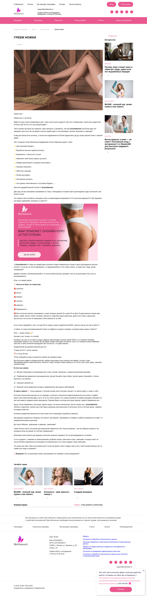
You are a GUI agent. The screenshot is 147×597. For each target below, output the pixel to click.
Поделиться (112, 36)
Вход (111, 4)
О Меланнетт (19, 4)
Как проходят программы (46, 4)
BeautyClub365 (80, 20)
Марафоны (18, 20)
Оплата (30, 4)
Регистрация (125, 4)
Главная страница (20, 29)
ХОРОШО (120, 589)
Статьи (101, 20)
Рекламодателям (126, 527)
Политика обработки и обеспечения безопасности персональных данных (107, 543)
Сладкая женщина (83, 492)
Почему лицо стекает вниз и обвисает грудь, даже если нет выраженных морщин (118, 69)
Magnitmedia (39, 588)
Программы (38, 20)
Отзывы (62, 4)
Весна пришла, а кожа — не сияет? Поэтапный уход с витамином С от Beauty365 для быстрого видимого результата (118, 144)
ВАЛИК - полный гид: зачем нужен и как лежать (27, 493)
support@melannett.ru (45, 9)
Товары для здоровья (124, 20)
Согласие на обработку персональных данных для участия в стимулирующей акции (105, 555)
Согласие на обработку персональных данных (100, 539)
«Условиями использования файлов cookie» (116, 578)
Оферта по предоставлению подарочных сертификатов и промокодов (104, 547)
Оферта (86, 536)
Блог (34, 29)
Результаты (58, 20)
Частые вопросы (75, 4)
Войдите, (77, 505)
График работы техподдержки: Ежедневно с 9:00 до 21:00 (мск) (49, 13)
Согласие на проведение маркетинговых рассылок (101, 551)
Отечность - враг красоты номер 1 (56, 493)
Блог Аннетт (46, 29)
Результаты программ (41, 527)
